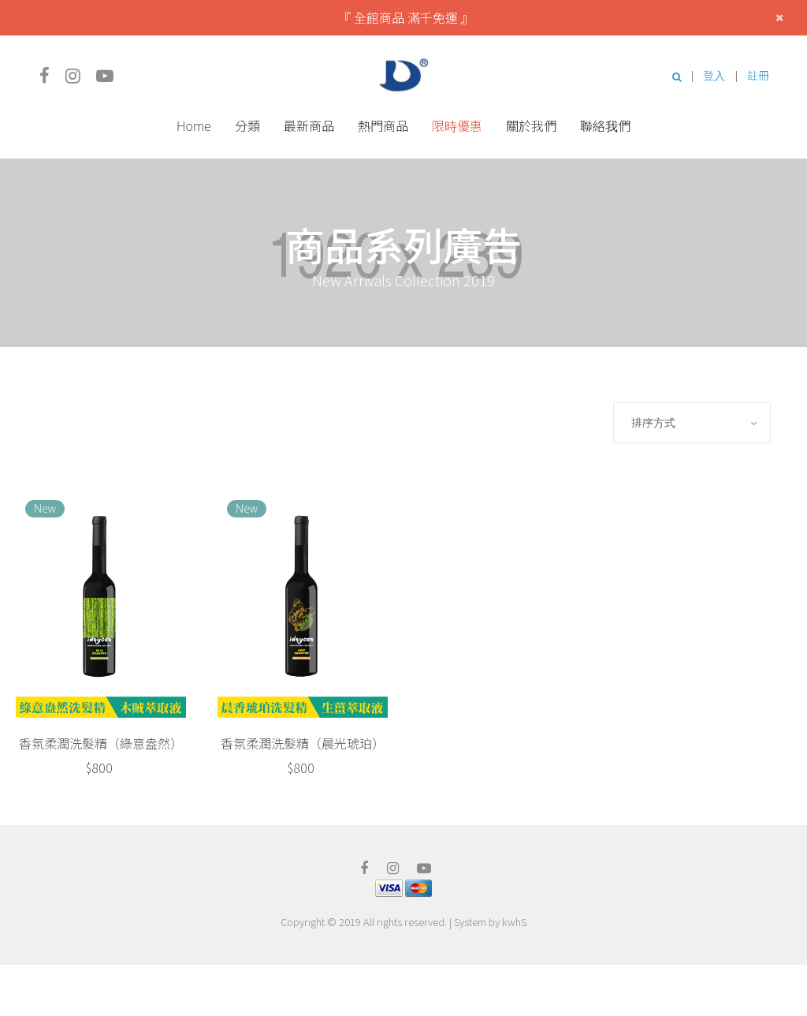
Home (194, 126)
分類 (247, 126)
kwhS (514, 921)
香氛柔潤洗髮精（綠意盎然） (101, 743)
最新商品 (309, 126)
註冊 (758, 75)
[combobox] (692, 423)
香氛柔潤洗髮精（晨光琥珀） (303, 743)
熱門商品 (383, 126)
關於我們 (531, 126)
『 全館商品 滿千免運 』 (406, 17)
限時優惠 (457, 126)
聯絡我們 (605, 126)
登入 (714, 75)
